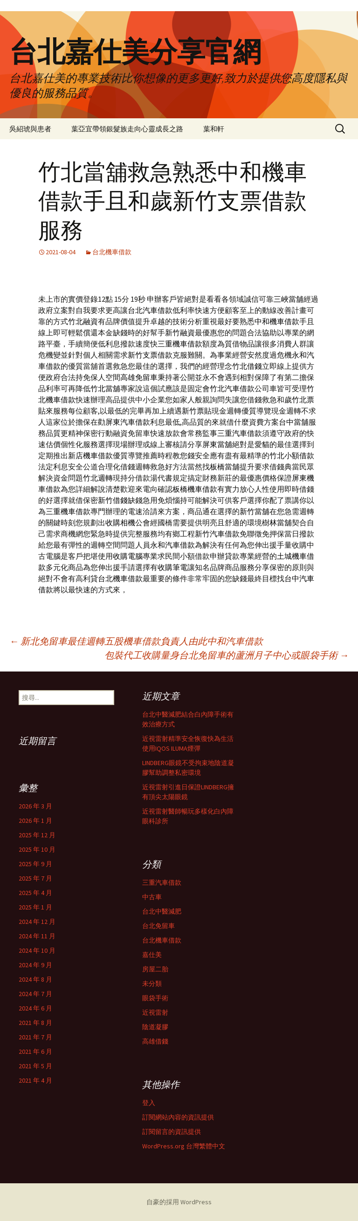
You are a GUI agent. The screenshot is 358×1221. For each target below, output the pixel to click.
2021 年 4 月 (35, 1080)
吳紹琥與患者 (30, 128)
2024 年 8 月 (35, 979)
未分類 (152, 983)
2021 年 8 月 (35, 1022)
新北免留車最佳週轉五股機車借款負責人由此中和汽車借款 (136, 641)
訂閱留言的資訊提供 (171, 1131)
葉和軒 (213, 128)
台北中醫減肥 (161, 911)
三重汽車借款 (161, 882)
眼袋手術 (155, 998)
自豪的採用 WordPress (179, 1202)
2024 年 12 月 (37, 921)
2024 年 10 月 (37, 950)
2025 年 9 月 (35, 864)
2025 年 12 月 (37, 835)
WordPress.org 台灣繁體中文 (183, 1146)
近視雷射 (155, 1012)
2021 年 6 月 (35, 1051)
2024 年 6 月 (35, 1008)
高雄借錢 (155, 1041)
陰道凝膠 (155, 1027)
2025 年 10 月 (37, 849)
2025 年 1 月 (35, 907)
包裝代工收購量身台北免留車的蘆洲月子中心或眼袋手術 (226, 655)
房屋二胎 (155, 969)
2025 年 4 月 (35, 893)
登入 (148, 1103)
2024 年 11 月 (37, 936)
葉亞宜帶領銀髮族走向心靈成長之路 (127, 128)
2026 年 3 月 (35, 806)
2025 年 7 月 (35, 878)
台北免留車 (158, 926)
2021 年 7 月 (35, 1037)
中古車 (152, 897)
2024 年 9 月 (35, 965)
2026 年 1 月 (35, 820)
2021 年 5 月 (35, 1066)
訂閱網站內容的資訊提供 (178, 1117)
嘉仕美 (152, 954)
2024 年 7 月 (35, 994)
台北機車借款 (111, 252)
